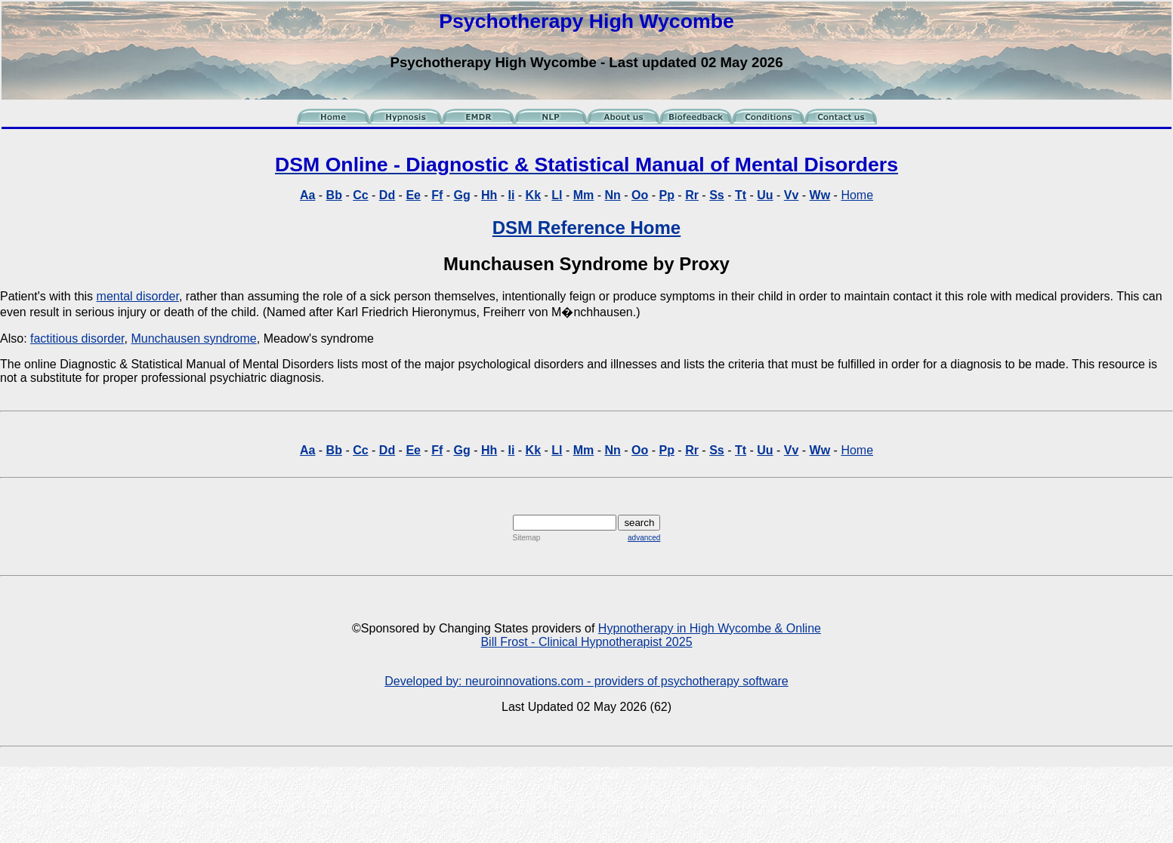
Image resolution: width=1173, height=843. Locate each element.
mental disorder (138, 296)
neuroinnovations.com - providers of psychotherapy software (627, 681)
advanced (644, 538)
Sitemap (527, 538)
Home (857, 195)
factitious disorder (77, 338)
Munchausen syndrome (193, 338)
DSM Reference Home (586, 227)
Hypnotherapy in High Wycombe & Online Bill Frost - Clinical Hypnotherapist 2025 (650, 635)
